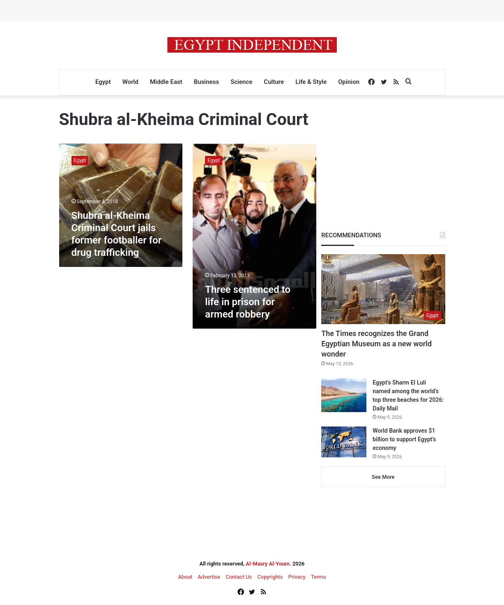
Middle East (166, 82)
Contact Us (239, 577)
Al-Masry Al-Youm (268, 564)
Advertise (209, 577)
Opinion (348, 82)
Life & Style (311, 82)
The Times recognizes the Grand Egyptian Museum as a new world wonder (376, 343)
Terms (318, 577)
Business (206, 82)
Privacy (297, 577)
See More (383, 477)
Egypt (103, 82)
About (185, 577)
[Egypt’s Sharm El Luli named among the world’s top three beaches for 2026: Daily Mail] (343, 395)
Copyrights (270, 577)
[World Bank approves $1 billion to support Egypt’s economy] (343, 442)
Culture (274, 82)
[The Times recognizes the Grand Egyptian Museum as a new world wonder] (383, 289)
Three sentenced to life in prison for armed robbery (247, 302)
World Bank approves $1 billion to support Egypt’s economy (404, 439)
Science (241, 82)
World (130, 82)
